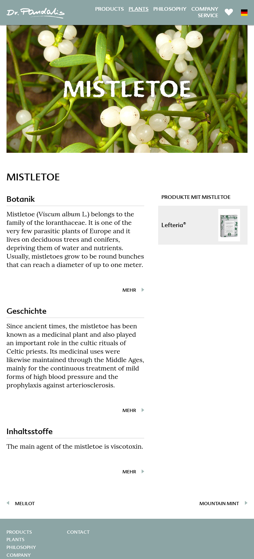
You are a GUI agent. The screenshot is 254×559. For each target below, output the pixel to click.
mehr (129, 290)
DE (244, 12)
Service (208, 15)
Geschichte (26, 311)
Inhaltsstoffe (29, 431)
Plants (138, 9)
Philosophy (169, 9)
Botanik (20, 199)
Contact (78, 532)
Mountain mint (219, 503)
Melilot (25, 503)
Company (204, 9)
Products (109, 9)
